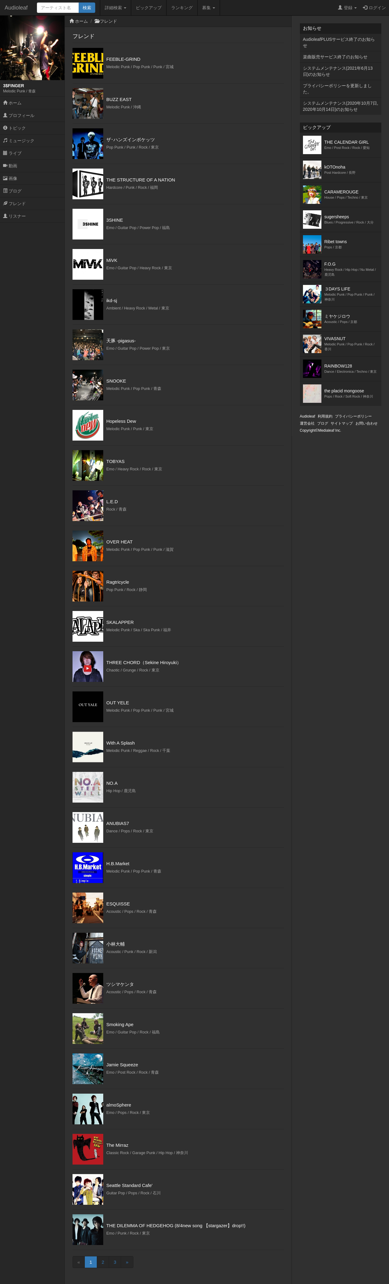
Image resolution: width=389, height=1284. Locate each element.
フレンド (14, 203)
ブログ (12, 191)
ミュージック (18, 140)
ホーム (12, 102)
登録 (347, 7)
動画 (10, 165)
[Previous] (79, 1262)
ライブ (12, 153)
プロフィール (18, 115)
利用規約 (325, 416)
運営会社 (307, 423)
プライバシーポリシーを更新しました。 (337, 88)
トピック (14, 128)
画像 (10, 178)
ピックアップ (149, 7)
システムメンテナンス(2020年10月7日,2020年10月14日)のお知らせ (340, 106)
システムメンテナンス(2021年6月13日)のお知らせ (338, 71)
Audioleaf (16, 8)
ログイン (374, 7)
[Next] (127, 1262)
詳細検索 (115, 7)
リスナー (14, 216)
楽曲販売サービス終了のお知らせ (335, 56)
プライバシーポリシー (353, 416)
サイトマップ (342, 423)
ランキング (182, 7)
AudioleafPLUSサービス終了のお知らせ (339, 42)
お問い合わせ (367, 423)
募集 (208, 7)
